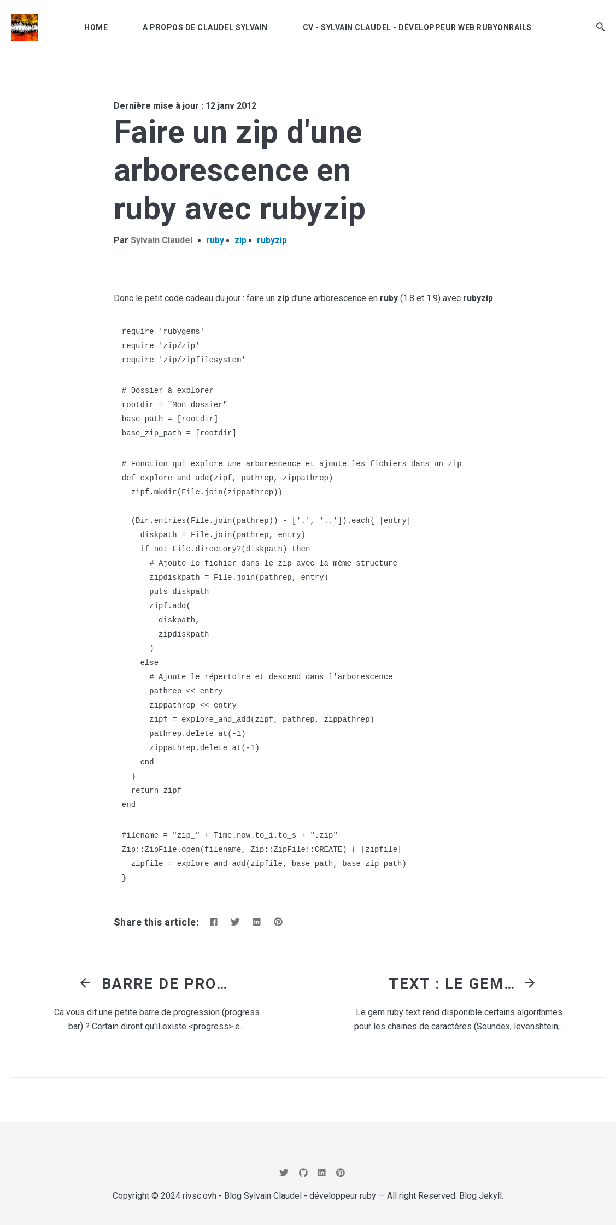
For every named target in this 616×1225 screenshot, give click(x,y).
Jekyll (490, 1196)
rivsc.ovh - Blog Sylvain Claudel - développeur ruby (279, 1196)
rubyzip (272, 240)
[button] (600, 27)
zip (240, 240)
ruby (215, 240)
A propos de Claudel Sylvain (205, 27)
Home (96, 27)
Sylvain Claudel (161, 240)
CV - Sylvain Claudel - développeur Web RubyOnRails (417, 27)
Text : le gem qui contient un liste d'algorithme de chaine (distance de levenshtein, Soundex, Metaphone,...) (454, 984)
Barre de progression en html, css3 (167, 984)
